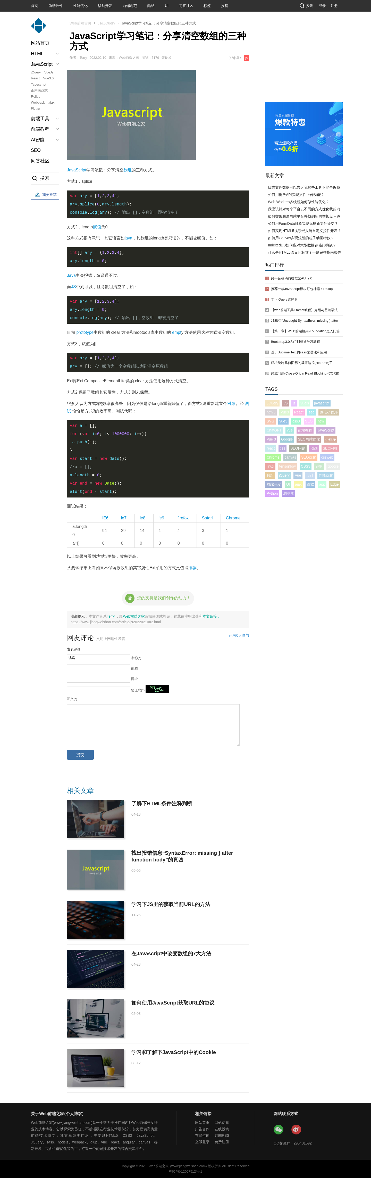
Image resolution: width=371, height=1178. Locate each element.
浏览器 (288, 493)
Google (287, 439)
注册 (334, 6)
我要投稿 (45, 195)
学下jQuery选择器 (284, 299)
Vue (298, 475)
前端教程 (305, 430)
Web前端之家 (134, 616)
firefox (183, 518)
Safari (207, 518)
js (246, 58)
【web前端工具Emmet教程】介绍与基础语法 (304, 310)
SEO (36, 150)
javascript (321, 403)
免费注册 (222, 1142)
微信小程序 (329, 412)
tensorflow (287, 466)
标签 (207, 6)
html (321, 421)
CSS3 (305, 466)
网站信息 (222, 1123)
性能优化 (80, 6)
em (175, 332)
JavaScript (76, 170)
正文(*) (72, 699)
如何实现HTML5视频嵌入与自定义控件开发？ (304, 231)
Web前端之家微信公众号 (279, 1130)
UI (166, 6)
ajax (51, 102)
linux (270, 466)
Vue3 (285, 412)
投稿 (224, 6)
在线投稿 (222, 1129)
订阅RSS (222, 1135)
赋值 (97, 227)
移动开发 (105, 6)
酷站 (151, 6)
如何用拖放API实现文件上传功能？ (296, 195)
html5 (271, 412)
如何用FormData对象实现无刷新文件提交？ (303, 223)
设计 (310, 475)
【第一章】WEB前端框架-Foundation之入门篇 (305, 331)
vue (290, 430)
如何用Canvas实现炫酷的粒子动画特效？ (301, 238)
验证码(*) (138, 690)
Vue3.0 (48, 78)
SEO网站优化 (309, 439)
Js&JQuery (106, 23)
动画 (314, 448)
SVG (270, 421)
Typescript (38, 84)
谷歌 (319, 466)
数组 (127, 170)
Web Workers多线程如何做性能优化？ (298, 202)
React (35, 78)
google (333, 466)
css (282, 448)
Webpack (38, 102)
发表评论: (74, 649)
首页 (34, 6)
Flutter (35, 108)
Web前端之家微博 (296, 1130)
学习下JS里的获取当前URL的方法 (170, 904)
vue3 (283, 421)
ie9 (161, 518)
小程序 (330, 439)
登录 (322, 6)
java (128, 238)
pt (179, 332)
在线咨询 (202, 1135)
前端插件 (55, 6)
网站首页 (40, 43)
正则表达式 (39, 90)
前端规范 (130, 6)
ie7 (124, 518)
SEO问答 (330, 448)
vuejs (305, 403)
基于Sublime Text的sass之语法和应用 (299, 352)
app (322, 484)
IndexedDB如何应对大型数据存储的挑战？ (302, 245)
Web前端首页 (80, 23)
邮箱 (134, 668)
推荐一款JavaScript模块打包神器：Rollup (302, 289)
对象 (231, 403)
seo (312, 412)
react (271, 448)
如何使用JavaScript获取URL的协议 (172, 1003)
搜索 (305, 6)
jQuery (36, 72)
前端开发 (274, 484)
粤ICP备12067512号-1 (185, 1171)
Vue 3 (271, 439)
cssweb (327, 457)
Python (272, 493)
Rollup (35, 96)
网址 (134, 679)
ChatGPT (274, 430)
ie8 (142, 518)
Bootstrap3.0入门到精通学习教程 (295, 342)
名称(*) (136, 658)
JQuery (272, 403)
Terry (111, 616)
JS (73, 287)
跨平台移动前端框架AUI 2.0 (291, 278)
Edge (334, 484)
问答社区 (186, 6)
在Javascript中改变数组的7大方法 (171, 953)
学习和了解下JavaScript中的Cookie (173, 1052)
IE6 (105, 518)
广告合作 (202, 1129)
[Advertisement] (304, 63)
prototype (85, 332)
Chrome (233, 518)
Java (71, 275)
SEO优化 (308, 457)
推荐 (192, 568)
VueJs (49, 72)
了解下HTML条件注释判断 (161, 803)
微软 (310, 484)
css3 (296, 421)
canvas (290, 457)
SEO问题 (297, 448)
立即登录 (202, 1142)
